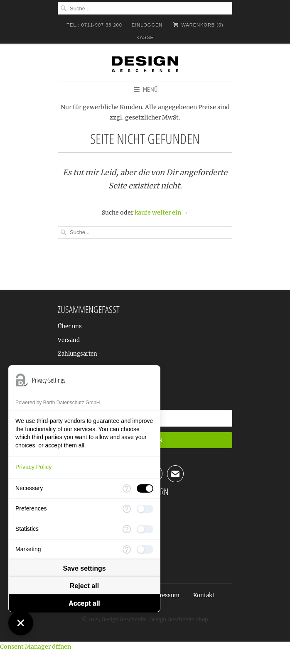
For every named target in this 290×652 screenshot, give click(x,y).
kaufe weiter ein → (161, 212)
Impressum (164, 595)
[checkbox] (145, 488)
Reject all (84, 585)
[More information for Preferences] (126, 508)
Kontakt (203, 595)
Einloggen (147, 24)
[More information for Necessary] (126, 488)
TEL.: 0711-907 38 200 (94, 24)
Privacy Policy (33, 467)
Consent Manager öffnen (35, 646)
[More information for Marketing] (126, 549)
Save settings (84, 568)
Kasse (145, 37)
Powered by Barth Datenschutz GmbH (57, 402)
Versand (69, 340)
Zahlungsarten (77, 353)
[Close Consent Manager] (20, 622)
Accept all (84, 603)
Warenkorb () (197, 25)
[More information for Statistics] (126, 529)
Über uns (70, 326)
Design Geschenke (124, 619)
